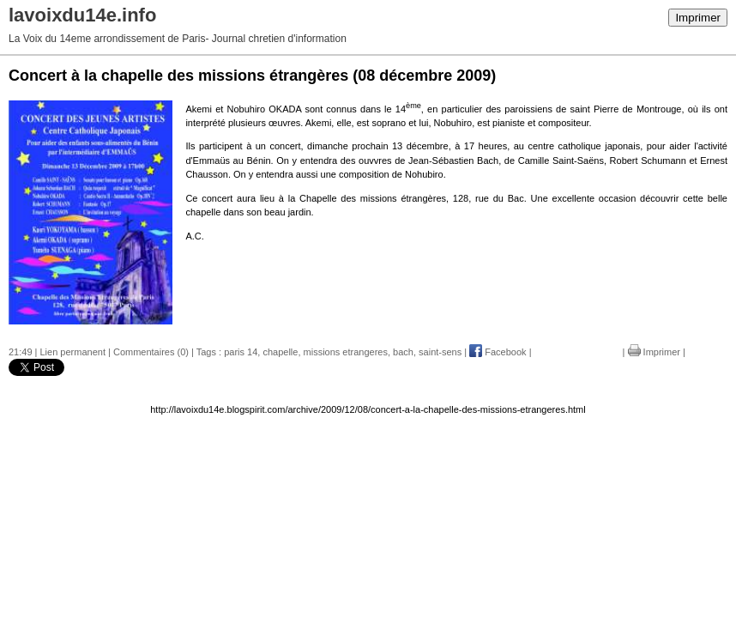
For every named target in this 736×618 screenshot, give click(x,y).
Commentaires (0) (151, 352)
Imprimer (698, 17)
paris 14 (240, 352)
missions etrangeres (346, 352)
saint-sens (440, 352)
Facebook (497, 352)
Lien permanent (73, 352)
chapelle (280, 352)
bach (403, 352)
